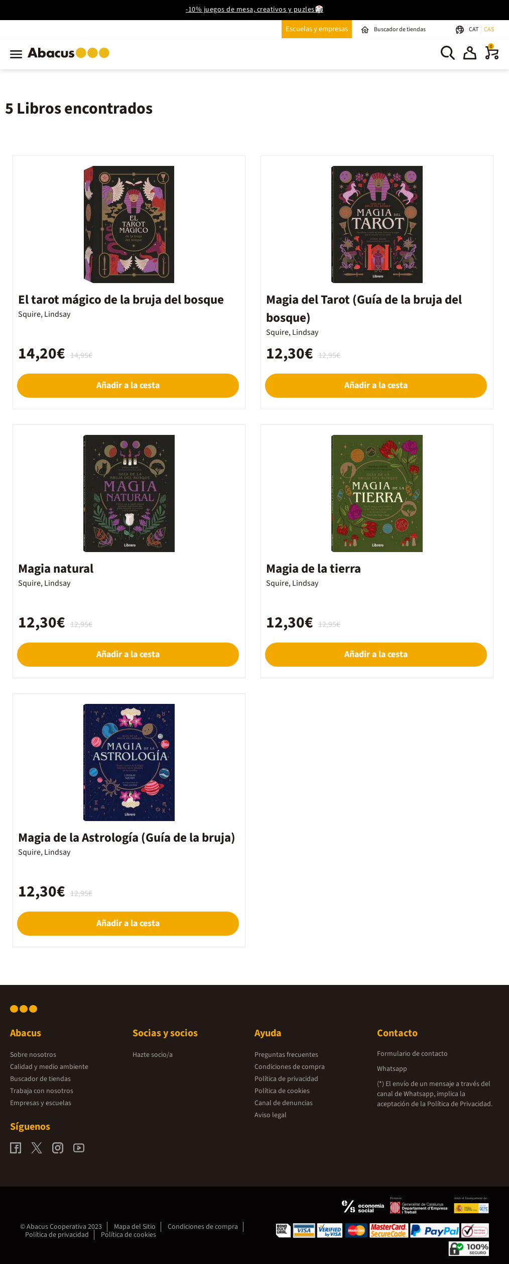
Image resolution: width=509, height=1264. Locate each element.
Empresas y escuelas (40, 1103)
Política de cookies (282, 1091)
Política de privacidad (286, 1079)
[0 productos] (492, 57)
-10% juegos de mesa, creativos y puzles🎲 (254, 10)
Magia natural (55, 569)
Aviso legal (270, 1115)
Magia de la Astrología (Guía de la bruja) (126, 838)
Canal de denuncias (283, 1103)
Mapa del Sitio (135, 1227)
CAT (474, 29)
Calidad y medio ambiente (49, 1067)
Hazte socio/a (153, 1055)
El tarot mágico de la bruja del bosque (121, 300)
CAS (489, 29)
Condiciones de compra (289, 1067)
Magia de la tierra (313, 569)
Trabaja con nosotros (41, 1091)
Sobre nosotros (33, 1055)
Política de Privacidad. (459, 1104)
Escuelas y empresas (317, 29)
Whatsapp (392, 1069)
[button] (470, 54)
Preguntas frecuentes (286, 1055)
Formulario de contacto (412, 1054)
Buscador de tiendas (40, 1079)
